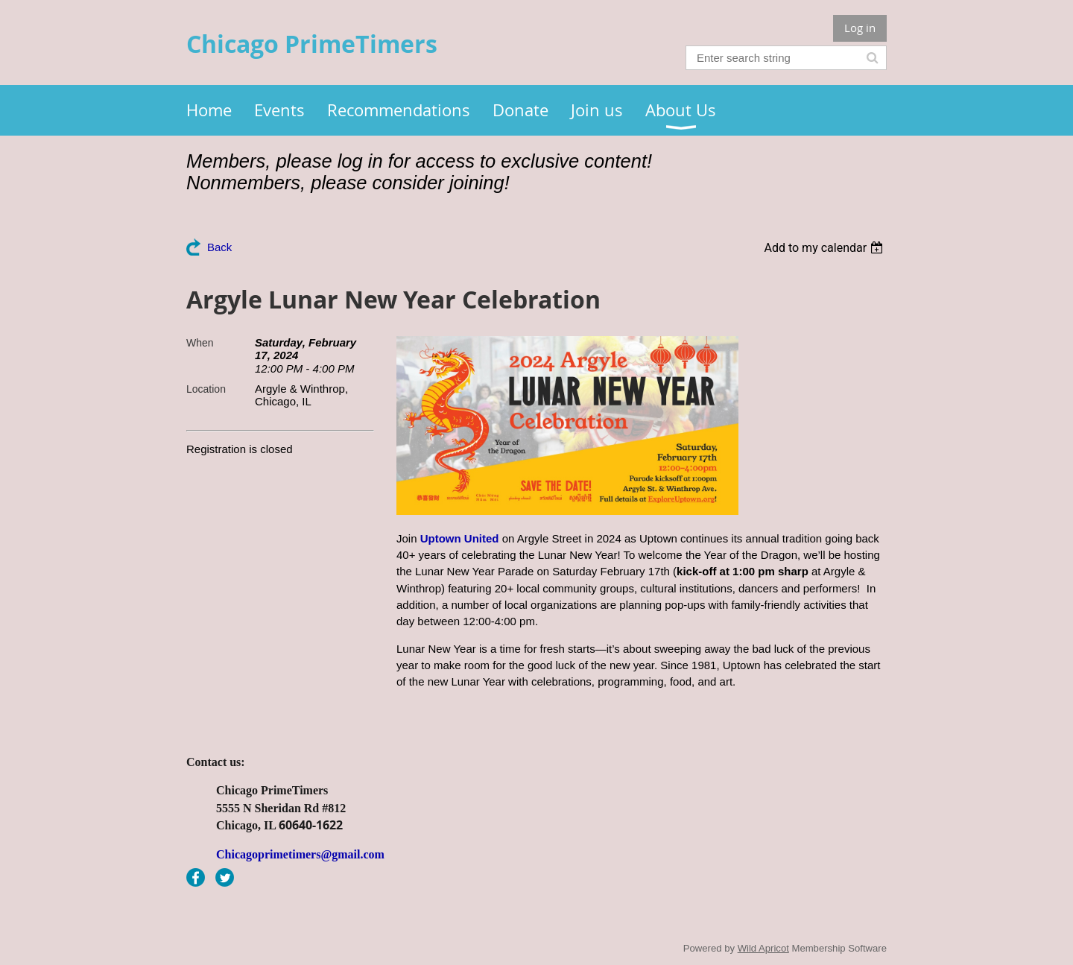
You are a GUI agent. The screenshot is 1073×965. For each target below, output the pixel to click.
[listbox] (825, 247)
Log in (860, 27)
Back (219, 247)
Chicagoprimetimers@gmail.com (300, 854)
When (200, 343)
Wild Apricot (763, 948)
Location (206, 389)
